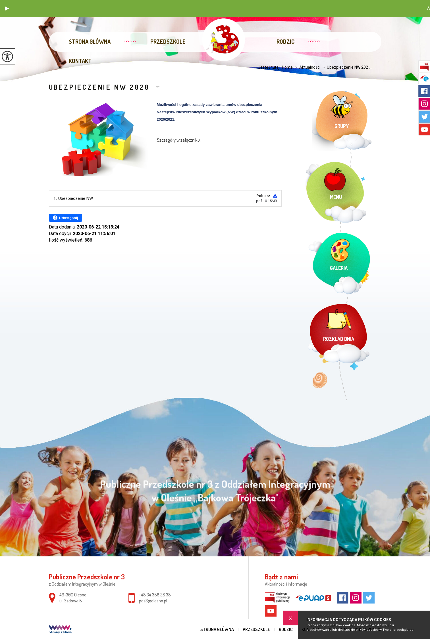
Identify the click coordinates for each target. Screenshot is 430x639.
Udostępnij (65, 217)
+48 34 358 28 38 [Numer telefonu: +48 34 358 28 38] (155, 595)
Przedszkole (168, 41)
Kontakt (80, 60)
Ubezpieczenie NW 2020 (101, 87)
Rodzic (285, 41)
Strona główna (90, 41)
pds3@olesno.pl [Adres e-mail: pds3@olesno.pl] (153, 601)
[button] (7, 8)
